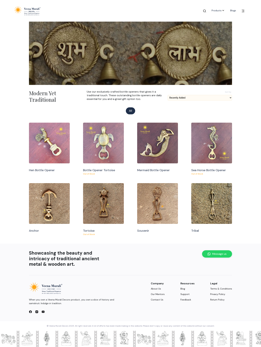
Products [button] (218, 10)
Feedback (185, 299)
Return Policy (217, 299)
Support (185, 294)
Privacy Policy (217, 294)
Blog (182, 288)
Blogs (233, 10)
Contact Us (157, 299)
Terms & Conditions (221, 288)
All (130, 110)
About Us (156, 288)
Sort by (228, 92)
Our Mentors (158, 294)
